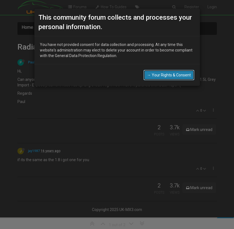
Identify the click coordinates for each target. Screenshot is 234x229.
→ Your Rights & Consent (169, 75)
